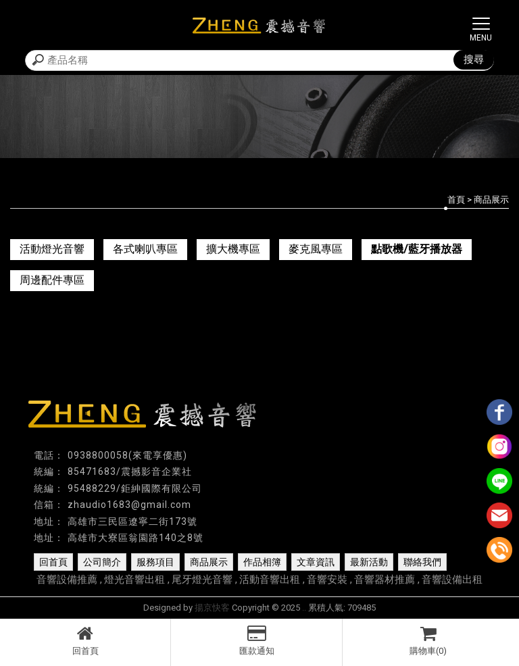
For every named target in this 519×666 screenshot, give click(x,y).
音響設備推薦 (66, 579)
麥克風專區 (316, 248)
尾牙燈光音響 (202, 579)
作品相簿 (262, 562)
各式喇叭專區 (145, 248)
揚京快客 (212, 608)
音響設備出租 (452, 579)
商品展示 (209, 562)
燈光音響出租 (134, 579)
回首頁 (85, 640)
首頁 (456, 200)
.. (304, 608)
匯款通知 (256, 640)
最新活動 (369, 562)
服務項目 (155, 562)
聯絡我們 (422, 562)
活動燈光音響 (52, 248)
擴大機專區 (233, 248)
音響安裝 (327, 579)
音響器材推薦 (384, 579)
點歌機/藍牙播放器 (416, 248)
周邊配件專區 (52, 280)
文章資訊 (316, 562)
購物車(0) (428, 640)
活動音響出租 (269, 579)
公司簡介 (102, 562)
